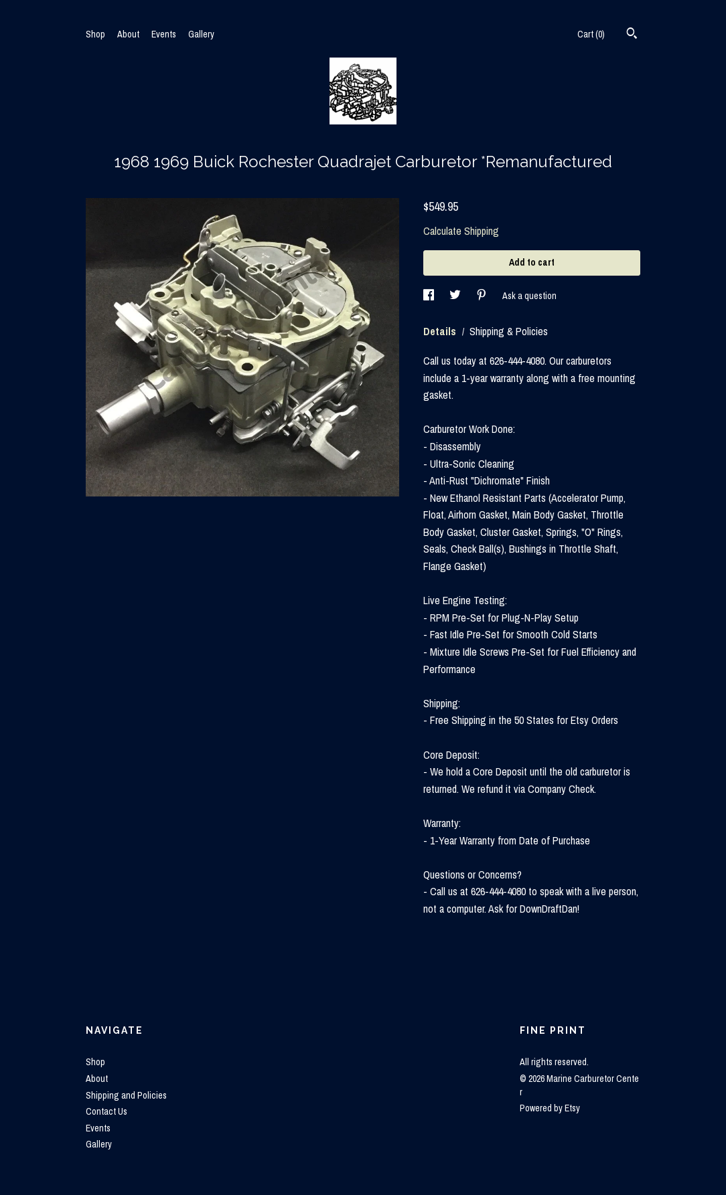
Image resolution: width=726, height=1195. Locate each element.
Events (163, 34)
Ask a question (529, 296)
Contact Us (106, 1111)
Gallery (201, 34)
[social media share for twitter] (456, 296)
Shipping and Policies (126, 1095)
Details (441, 331)
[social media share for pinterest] (482, 296)
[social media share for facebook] (429, 296)
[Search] (632, 34)
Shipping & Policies (508, 331)
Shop (95, 34)
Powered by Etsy (550, 1108)
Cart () (591, 34)
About (128, 34)
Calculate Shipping (461, 230)
